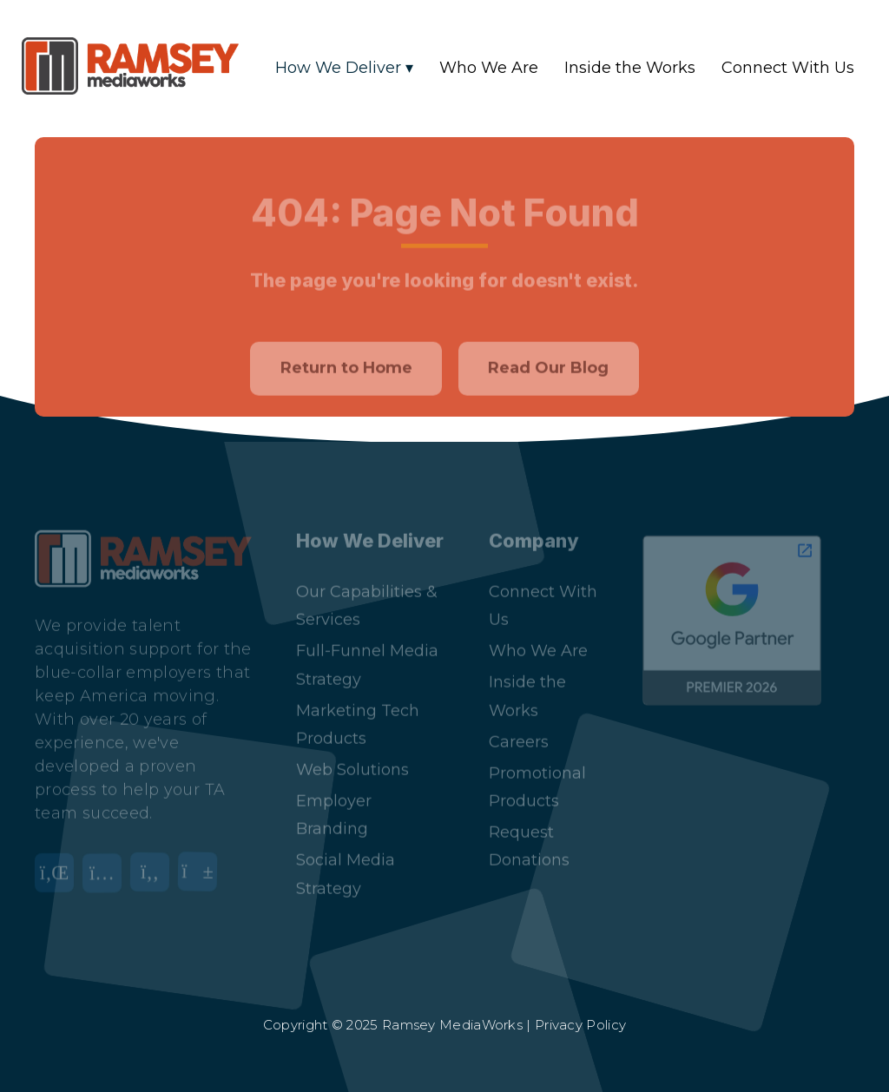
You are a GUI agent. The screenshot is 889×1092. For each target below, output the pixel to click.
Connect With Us (787, 67)
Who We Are (488, 67)
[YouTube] (202, 867)
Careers (519, 725)
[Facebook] (154, 867)
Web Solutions (352, 753)
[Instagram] (106, 867)
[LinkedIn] (58, 867)
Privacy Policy (580, 1024)
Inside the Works (629, 67)
